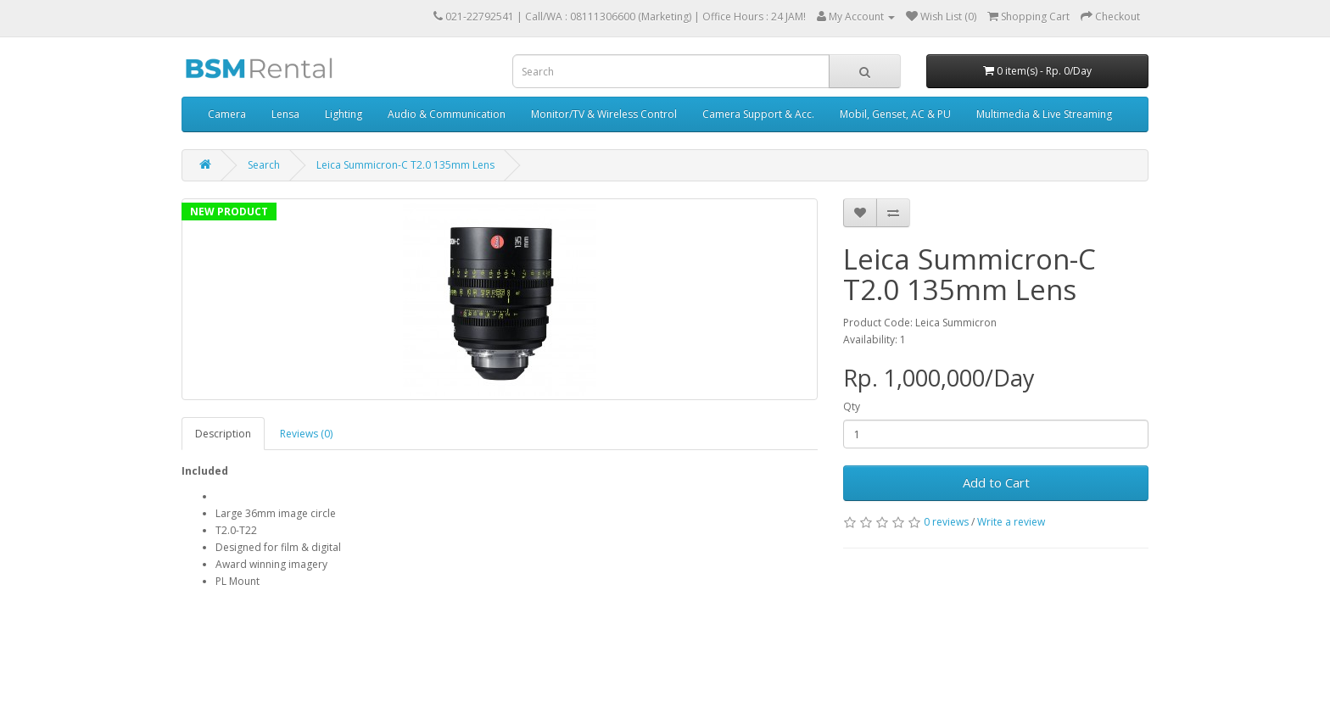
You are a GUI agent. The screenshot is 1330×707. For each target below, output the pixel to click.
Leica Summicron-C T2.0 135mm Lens (405, 165)
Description (223, 433)
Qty (851, 406)
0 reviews (946, 522)
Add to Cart (996, 482)
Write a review (1011, 522)
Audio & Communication (447, 114)
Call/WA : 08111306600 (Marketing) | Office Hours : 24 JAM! (665, 16)
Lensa (285, 114)
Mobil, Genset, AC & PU (895, 114)
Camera (227, 114)
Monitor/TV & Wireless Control (604, 114)
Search (264, 165)
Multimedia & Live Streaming (1044, 114)
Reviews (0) (306, 433)
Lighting (343, 114)
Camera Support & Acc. (758, 114)
